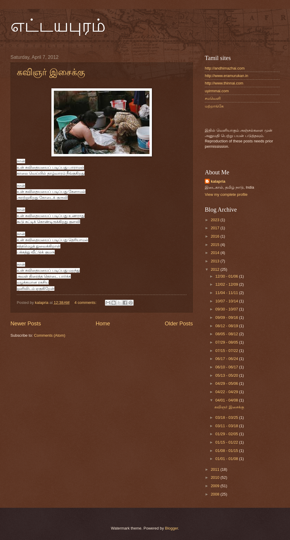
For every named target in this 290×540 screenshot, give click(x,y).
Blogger (171, 528)
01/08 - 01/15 (227, 450)
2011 (215, 469)
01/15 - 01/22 (227, 442)
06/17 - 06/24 (227, 358)
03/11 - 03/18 (227, 426)
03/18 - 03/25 (227, 417)
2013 (215, 261)
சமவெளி (213, 98)
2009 (215, 486)
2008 (215, 494)
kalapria (218, 181)
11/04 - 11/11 (227, 292)
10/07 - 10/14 (227, 301)
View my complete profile (226, 194)
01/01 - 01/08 (227, 458)
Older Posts (179, 324)
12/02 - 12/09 (227, 284)
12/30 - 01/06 (227, 276)
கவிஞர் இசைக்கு (51, 72)
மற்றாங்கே (214, 106)
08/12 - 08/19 (227, 326)
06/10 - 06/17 (227, 367)
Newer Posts (25, 324)
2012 (215, 269)
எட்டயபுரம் (58, 26)
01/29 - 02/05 (227, 434)
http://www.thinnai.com (224, 83)
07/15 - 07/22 (227, 350)
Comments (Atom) (49, 335)
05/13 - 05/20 (227, 375)
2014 (215, 252)
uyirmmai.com (217, 91)
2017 (215, 228)
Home (103, 324)
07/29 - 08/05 (227, 342)
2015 (215, 244)
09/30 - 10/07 (227, 309)
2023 (215, 220)
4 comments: (85, 302)
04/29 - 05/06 (227, 383)
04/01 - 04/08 (227, 400)
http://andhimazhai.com (225, 68)
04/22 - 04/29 (227, 392)
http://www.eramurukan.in (226, 75)
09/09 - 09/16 (227, 317)
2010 (215, 477)
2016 (215, 236)
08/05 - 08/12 (227, 334)
